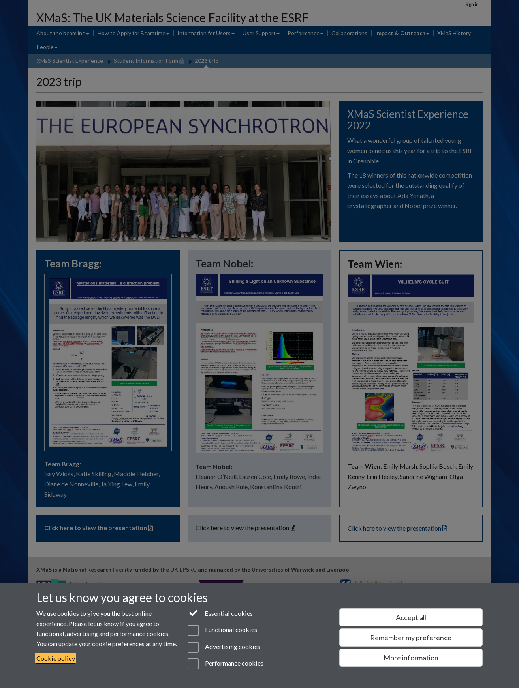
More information (411, 657)
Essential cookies (220, 612)
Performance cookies (225, 664)
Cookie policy (55, 658)
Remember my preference (410, 637)
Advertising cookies (224, 647)
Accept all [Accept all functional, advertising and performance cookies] (411, 617)
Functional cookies (222, 630)
